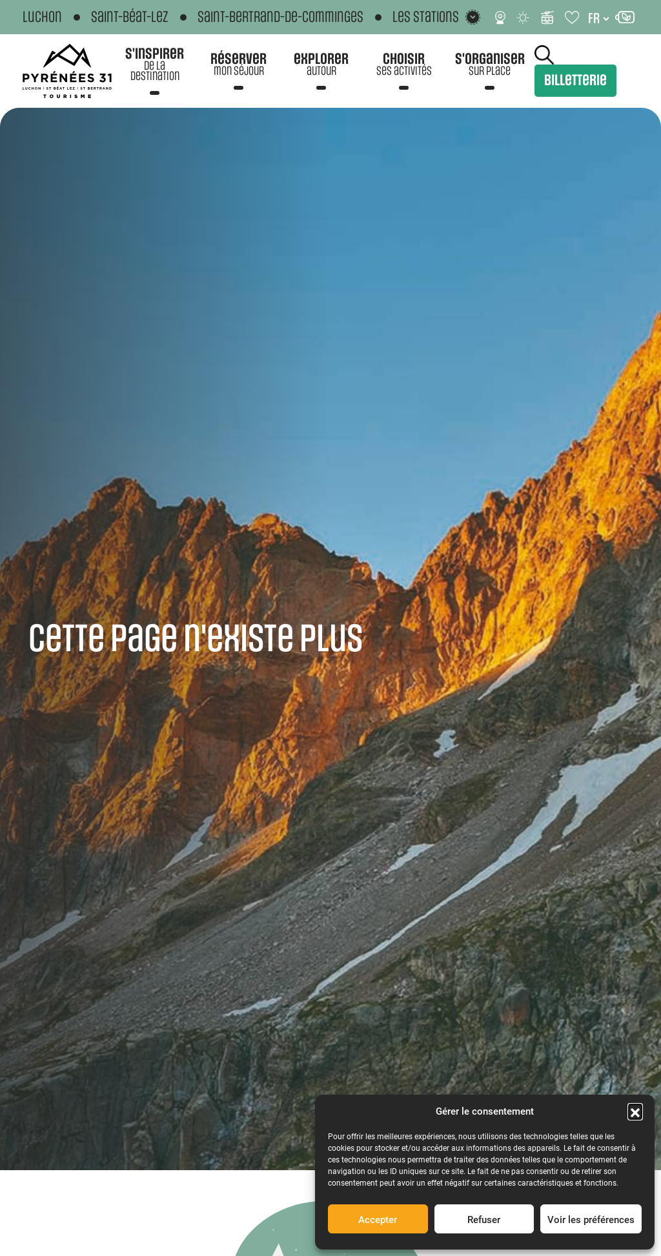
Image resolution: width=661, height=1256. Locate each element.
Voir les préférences (591, 1219)
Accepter (377, 1219)
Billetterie (575, 81)
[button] (635, 1110)
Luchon (42, 17)
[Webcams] (500, 17)
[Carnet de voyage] (573, 17)
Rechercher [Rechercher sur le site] (544, 55)
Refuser (483, 1219)
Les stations (425, 17)
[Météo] (523, 17)
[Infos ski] (547, 17)
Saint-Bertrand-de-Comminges (280, 17)
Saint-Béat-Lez (129, 17)
